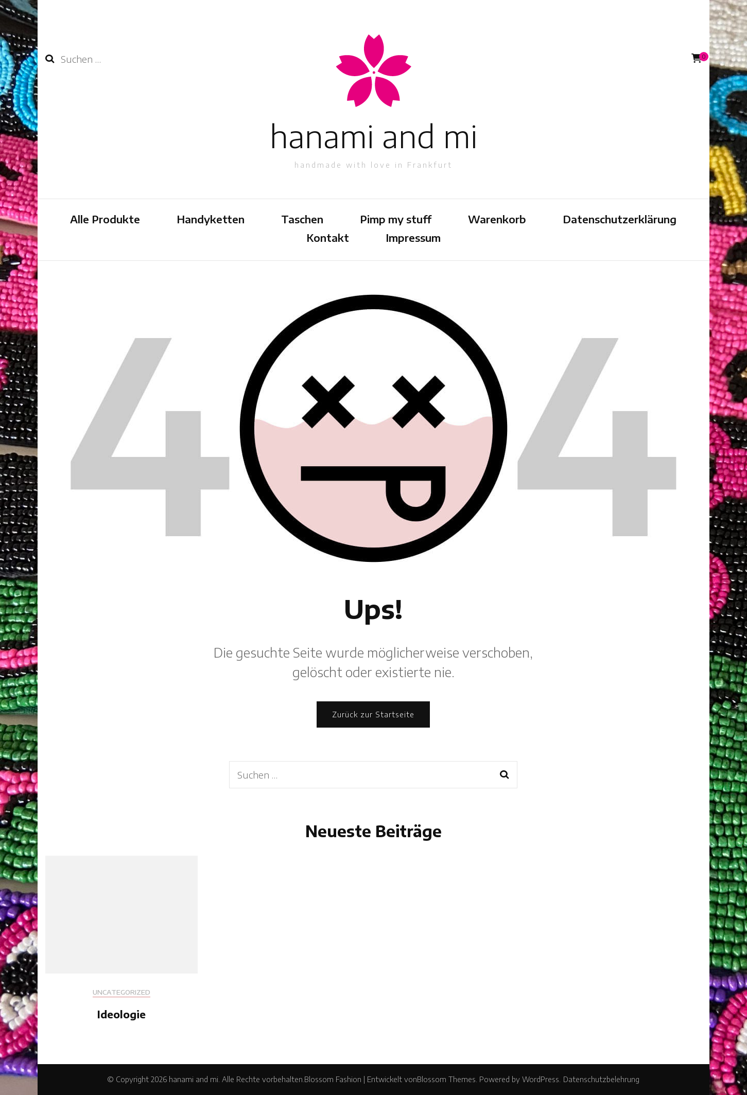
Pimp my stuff (395, 219)
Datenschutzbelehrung (601, 1079)
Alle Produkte (105, 219)
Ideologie (121, 1014)
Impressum (413, 237)
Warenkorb (497, 219)
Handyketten (211, 219)
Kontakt (327, 237)
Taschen (302, 219)
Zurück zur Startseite (373, 714)
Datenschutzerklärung (619, 219)
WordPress (540, 1079)
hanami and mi (373, 135)
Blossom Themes (446, 1079)
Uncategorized (121, 992)
